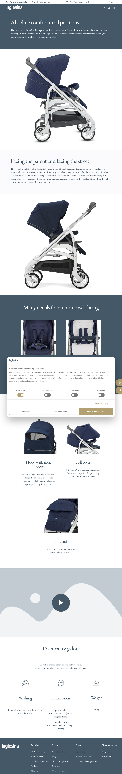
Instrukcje (56, 766)
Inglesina (14, 7)
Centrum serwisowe (59, 752)
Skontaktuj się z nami (60, 761)
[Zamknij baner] (112, 360)
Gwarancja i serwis (59, 771)
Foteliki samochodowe (39, 761)
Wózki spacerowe (37, 756)
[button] (61, 603)
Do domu (34, 766)
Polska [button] (111, 2)
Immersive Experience (84, 756)
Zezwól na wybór (61, 411)
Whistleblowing (107, 756)
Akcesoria (34, 771)
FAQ (54, 756)
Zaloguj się (105, 752)
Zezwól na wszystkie (96, 411)
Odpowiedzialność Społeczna (86, 761)
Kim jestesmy (80, 752)
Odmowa (26, 411)
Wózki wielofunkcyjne (39, 752)
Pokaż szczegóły (101, 404)
